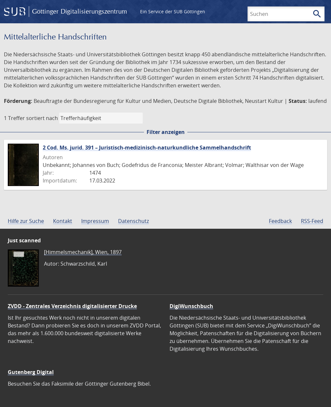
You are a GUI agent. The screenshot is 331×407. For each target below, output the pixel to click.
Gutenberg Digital (31, 372)
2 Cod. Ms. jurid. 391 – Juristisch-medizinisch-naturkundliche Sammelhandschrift (147, 147)
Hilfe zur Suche (26, 221)
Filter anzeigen (166, 132)
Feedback (280, 221)
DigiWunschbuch (191, 306)
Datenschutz (133, 221)
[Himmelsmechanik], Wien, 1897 (83, 252)
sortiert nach (42, 118)
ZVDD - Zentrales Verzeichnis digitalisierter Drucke (72, 306)
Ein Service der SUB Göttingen (172, 11)
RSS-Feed (312, 221)
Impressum (95, 221)
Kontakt (62, 221)
